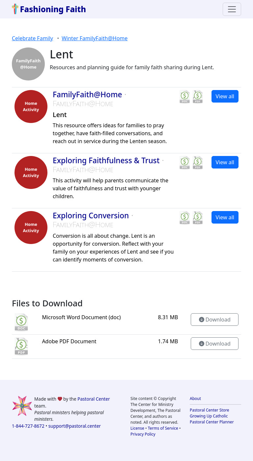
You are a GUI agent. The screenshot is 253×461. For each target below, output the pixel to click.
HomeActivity (31, 106)
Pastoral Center (93, 399)
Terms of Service (163, 428)
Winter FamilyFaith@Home (94, 38)
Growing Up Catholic (209, 416)
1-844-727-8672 (28, 426)
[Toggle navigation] (232, 9)
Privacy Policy (142, 434)
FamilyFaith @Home (28, 64)
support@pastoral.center (74, 426)
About (195, 398)
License (137, 428)
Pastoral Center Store (209, 410)
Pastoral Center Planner (212, 422)
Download (215, 319)
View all (225, 96)
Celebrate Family (32, 38)
